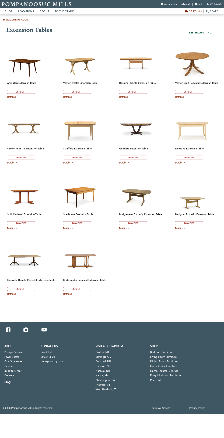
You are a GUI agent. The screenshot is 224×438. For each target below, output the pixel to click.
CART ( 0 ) (193, 11)
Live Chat (46, 352)
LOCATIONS (26, 11)
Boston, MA (102, 352)
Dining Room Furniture (163, 360)
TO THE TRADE (64, 11)
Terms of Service (161, 405)
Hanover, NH (103, 365)
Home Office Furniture (163, 365)
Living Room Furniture (162, 356)
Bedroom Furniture (161, 352)
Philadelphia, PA (105, 378)
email (185, 4)
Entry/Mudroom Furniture (164, 374)
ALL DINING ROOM (15, 19)
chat (198, 4)
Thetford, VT (103, 382)
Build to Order (12, 369)
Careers (8, 365)
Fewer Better (11, 356)
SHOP (9, 11)
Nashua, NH (102, 369)
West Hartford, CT (106, 387)
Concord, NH (103, 360)
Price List (155, 378)
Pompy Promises (13, 352)
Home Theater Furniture (163, 369)
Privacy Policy (197, 405)
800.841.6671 (214, 4)
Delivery (9, 374)
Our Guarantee (13, 360)
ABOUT (44, 11)
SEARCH (213, 11)
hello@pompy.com (51, 360)
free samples (169, 4)
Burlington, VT (104, 356)
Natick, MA (102, 374)
